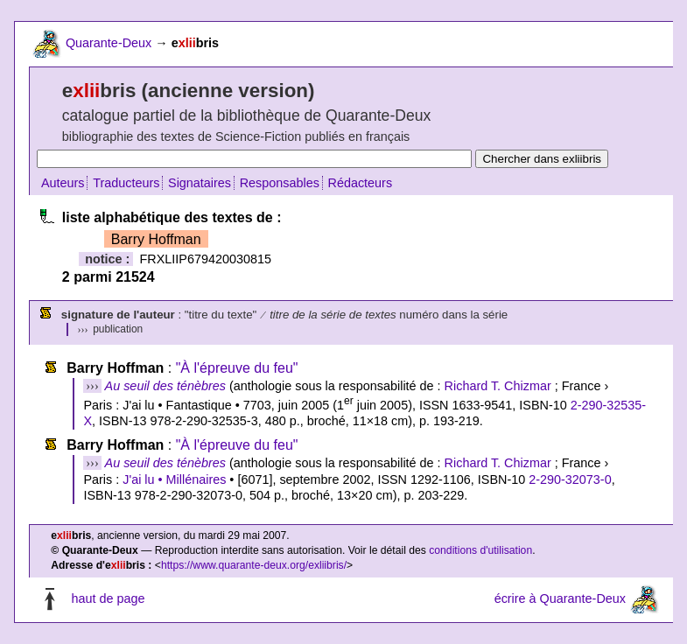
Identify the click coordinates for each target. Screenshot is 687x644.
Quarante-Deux (108, 43)
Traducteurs (126, 183)
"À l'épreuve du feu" (237, 367)
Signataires (199, 183)
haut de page (107, 599)
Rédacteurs (360, 183)
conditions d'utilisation (480, 550)
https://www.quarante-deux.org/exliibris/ (254, 565)
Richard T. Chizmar (498, 386)
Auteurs (63, 183)
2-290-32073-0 (570, 479)
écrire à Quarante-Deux (560, 599)
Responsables (279, 183)
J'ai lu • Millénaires (174, 479)
